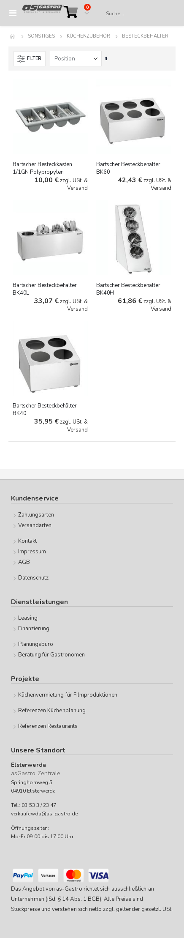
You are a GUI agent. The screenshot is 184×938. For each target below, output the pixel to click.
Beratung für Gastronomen (51, 655)
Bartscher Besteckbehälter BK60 (128, 168)
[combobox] (136, 13)
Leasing (28, 618)
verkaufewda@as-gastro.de (44, 813)
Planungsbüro (36, 644)
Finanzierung (34, 628)
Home (13, 36)
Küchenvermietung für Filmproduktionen (67, 695)
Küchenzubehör (88, 36)
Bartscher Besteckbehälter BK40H (128, 289)
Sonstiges (41, 36)
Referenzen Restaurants (48, 726)
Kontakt (27, 541)
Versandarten (35, 525)
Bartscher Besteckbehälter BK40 (45, 409)
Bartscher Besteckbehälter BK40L (45, 289)
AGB (24, 562)
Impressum (32, 551)
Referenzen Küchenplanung (52, 710)
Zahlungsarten (36, 515)
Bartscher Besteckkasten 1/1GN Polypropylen (42, 168)
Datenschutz (33, 578)
